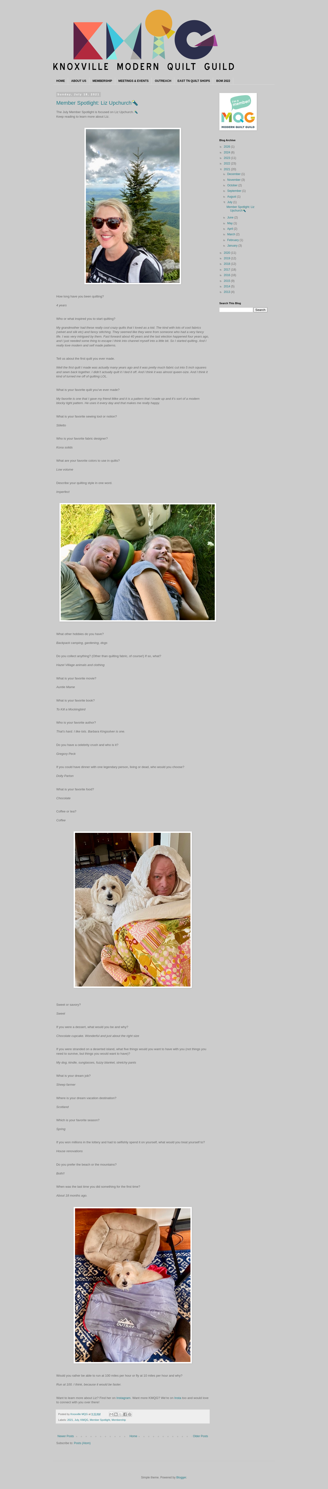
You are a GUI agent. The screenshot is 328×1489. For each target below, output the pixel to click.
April (230, 228)
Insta (177, 1398)
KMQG (84, 1419)
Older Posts (200, 1436)
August (232, 196)
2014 (227, 286)
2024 (227, 152)
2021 (70, 1419)
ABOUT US (78, 81)
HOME (60, 81)
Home (133, 1436)
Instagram (123, 1398)
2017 (227, 269)
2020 (227, 252)
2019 (227, 258)
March (231, 234)
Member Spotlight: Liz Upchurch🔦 (97, 103)
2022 (227, 163)
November (234, 180)
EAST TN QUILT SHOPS (193, 81)
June (230, 217)
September (234, 191)
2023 (227, 158)
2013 (227, 292)
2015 (227, 281)
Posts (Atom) (82, 1443)
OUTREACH (163, 81)
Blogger (181, 1477)
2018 (227, 264)
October (232, 185)
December (234, 174)
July (77, 1419)
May (230, 223)
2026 (227, 146)
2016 (227, 275)
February (233, 240)
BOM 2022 (223, 81)
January (232, 245)
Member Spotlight (100, 1419)
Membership (119, 1419)
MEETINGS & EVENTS (133, 81)
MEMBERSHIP (102, 81)
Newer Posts (65, 1436)
